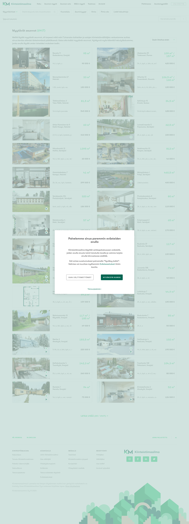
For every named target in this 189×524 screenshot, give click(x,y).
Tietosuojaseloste (94, 289)
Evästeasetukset (107, 264)
